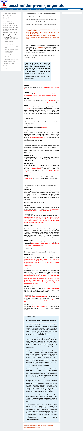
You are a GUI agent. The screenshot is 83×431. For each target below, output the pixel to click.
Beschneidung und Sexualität (10, 27)
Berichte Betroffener (8, 15)
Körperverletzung (8, 56)
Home (4, 9)
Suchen (38, 9)
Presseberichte (6, 65)
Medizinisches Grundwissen (10, 25)
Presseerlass (40, 47)
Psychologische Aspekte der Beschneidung (10, 30)
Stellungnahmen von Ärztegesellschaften (8, 18)
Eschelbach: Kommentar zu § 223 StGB (11, 47)
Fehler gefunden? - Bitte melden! (11, 68)
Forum (45, 9)
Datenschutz (54, 9)
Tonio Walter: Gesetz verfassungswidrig (9, 52)
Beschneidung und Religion (10, 32)
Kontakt (11, 9)
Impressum (20, 9)
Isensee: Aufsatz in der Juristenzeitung (9, 42)
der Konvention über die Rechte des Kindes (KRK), (41, 35)
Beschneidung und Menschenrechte (9, 54)
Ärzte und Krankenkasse (9, 63)
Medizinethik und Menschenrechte (11, 59)
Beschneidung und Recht (9, 37)
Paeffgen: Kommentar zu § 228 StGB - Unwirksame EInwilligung (12, 44)
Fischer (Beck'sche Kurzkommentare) (12, 49)
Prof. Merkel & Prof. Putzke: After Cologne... (11, 39)
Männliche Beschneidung (9, 13)
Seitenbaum (29, 9)
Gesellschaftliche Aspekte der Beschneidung (11, 35)
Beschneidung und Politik (9, 61)
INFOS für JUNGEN (8, 21)
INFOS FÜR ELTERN (8, 23)
